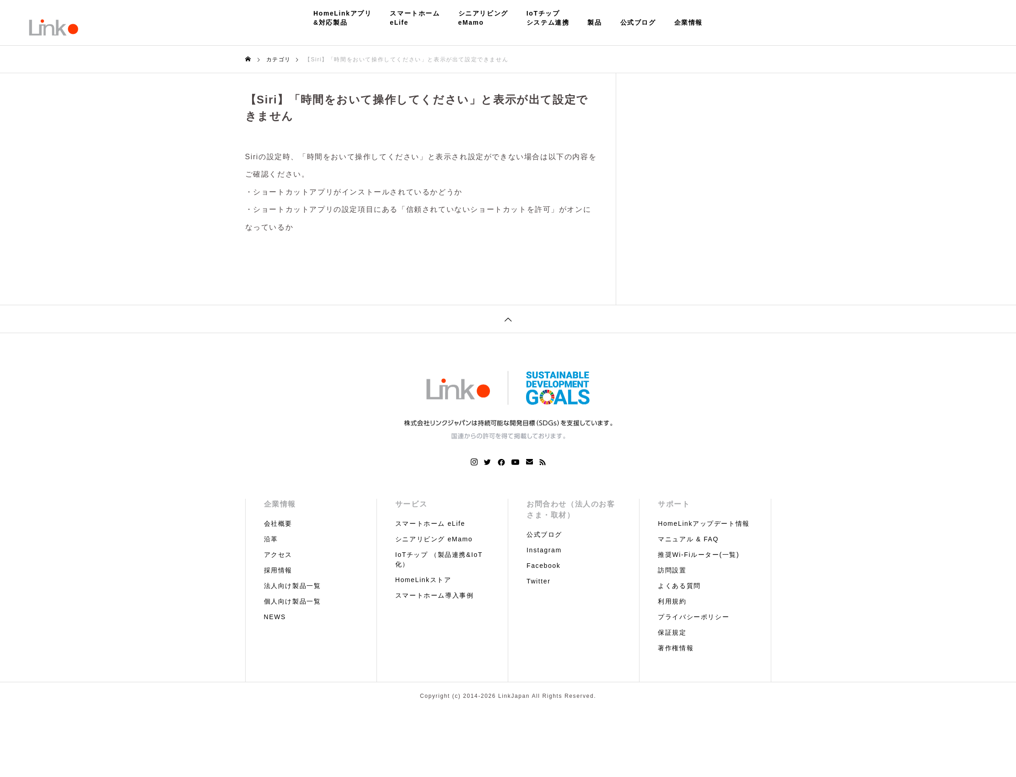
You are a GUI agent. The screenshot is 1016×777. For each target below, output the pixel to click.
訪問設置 (672, 570)
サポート (674, 504)
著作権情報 (675, 648)
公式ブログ (638, 22)
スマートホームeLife (415, 18)
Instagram (544, 550)
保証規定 (672, 632)
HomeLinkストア (423, 579)
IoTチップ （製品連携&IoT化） (439, 559)
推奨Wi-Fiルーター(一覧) (698, 554)
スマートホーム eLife (430, 523)
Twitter (538, 581)
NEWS (275, 617)
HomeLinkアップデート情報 (704, 523)
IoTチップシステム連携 (548, 18)
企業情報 (688, 22)
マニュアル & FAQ (688, 539)
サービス (411, 504)
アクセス (278, 554)
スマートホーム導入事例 (434, 595)
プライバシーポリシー (693, 617)
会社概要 (278, 523)
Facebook (543, 565)
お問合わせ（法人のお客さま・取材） (571, 509)
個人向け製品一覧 (292, 601)
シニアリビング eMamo (434, 539)
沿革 (271, 539)
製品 (594, 22)
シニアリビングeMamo (483, 18)
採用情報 (278, 570)
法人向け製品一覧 (292, 585)
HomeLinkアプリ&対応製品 (342, 18)
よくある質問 (679, 585)
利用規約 (672, 601)
